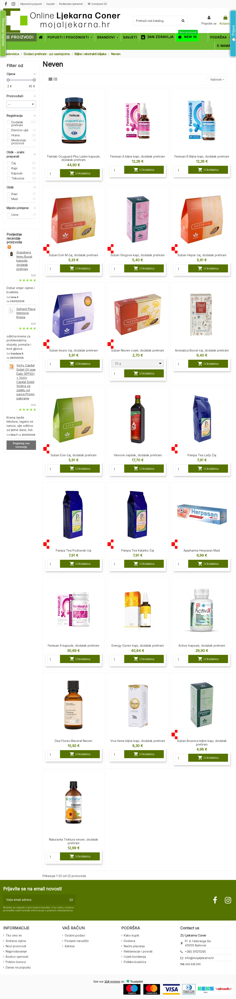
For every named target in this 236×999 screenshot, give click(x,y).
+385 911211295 (195, 951)
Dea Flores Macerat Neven (73, 741)
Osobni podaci (75, 935)
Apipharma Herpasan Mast (202, 550)
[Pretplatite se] (71, 899)
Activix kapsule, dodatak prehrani (202, 645)
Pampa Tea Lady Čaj (202, 455)
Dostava (129, 941)
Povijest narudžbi (77, 941)
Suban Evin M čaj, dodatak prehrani (73, 255)
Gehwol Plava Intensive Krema (25, 313)
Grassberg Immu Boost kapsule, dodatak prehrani (24, 261)
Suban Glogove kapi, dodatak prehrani (138, 255)
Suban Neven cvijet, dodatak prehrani (137, 350)
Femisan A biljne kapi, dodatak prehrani (137, 156)
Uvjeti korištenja (135, 956)
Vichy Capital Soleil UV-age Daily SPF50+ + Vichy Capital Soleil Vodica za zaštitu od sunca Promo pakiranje (26, 382)
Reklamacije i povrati (138, 951)
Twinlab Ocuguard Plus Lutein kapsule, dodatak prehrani (73, 158)
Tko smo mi (14, 935)
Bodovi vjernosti (17, 956)
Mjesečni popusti (31, 3)
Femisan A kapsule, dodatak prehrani (73, 645)
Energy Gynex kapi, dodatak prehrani (138, 645)
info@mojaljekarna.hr (199, 958)
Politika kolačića (135, 962)
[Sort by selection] (217, 79)
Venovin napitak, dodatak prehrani (138, 455)
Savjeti (50, 3)
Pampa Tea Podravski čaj (73, 550)
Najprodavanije (16, 951)
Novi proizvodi (16, 946)
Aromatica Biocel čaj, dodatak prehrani (202, 350)
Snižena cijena (16, 941)
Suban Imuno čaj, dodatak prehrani (73, 350)
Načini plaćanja (134, 946)
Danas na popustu (18, 967)
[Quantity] (53, 173)
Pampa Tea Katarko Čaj (137, 550)
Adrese (70, 946)
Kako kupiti (131, 935)
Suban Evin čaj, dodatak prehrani (73, 455)
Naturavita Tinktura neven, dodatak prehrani (73, 841)
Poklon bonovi (16, 962)
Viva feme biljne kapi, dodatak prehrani (137, 741)
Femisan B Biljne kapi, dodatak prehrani (202, 156)
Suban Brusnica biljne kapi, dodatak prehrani (202, 742)
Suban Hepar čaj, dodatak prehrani (201, 255)
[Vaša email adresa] (35, 899)
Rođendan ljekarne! (71, 3)
